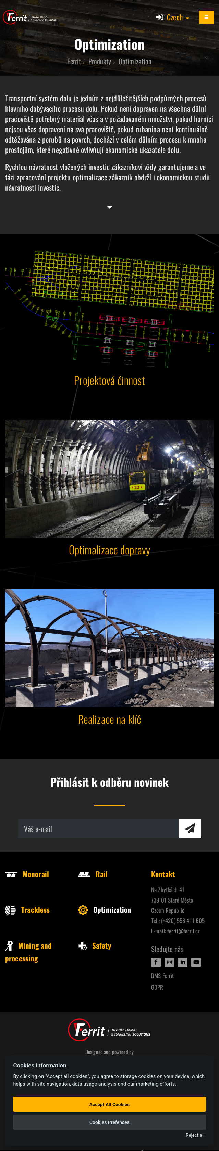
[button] (178, 17)
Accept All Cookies (109, 1104)
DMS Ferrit (162, 975)
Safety (94, 945)
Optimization (105, 909)
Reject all (195, 1135)
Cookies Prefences (109, 1122)
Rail (93, 873)
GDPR (157, 987)
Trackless (27, 909)
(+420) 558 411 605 (183, 920)
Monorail (27, 873)
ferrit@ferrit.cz (183, 931)
